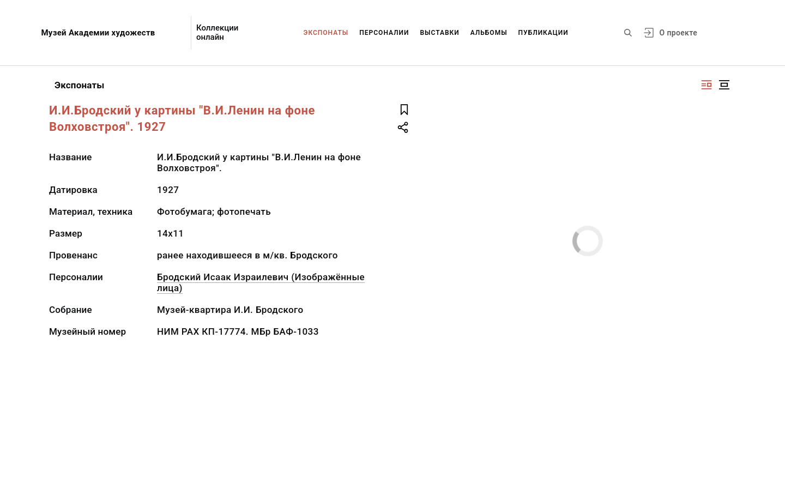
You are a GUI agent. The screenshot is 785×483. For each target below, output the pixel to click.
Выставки (439, 33)
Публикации (543, 33)
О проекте (678, 32)
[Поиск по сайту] (628, 33)
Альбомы (489, 33)
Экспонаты (326, 33)
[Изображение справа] (706, 85)
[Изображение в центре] (724, 85)
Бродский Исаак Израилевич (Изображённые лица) (261, 282)
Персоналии (384, 33)
